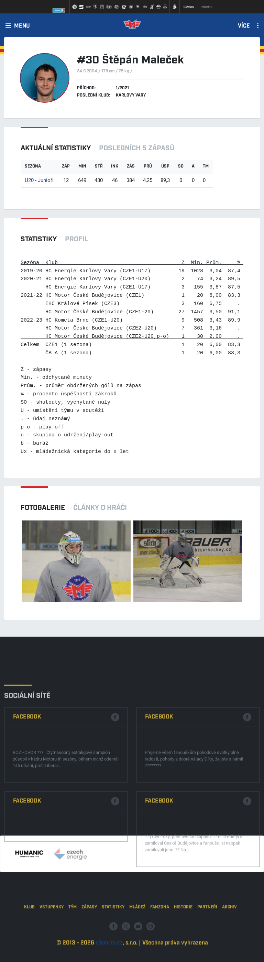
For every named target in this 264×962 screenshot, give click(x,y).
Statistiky (113, 928)
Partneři (207, 928)
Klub (29, 928)
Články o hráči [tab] (100, 507)
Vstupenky (52, 928)
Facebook (27, 768)
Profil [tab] (76, 239)
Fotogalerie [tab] (43, 507)
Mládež (137, 928)
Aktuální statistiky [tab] (56, 148)
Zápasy (89, 928)
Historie (183, 928)
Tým (72, 928)
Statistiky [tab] (39, 239)
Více (244, 26)
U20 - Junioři (39, 179)
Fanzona (159, 928)
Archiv (229, 928)
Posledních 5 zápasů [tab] (136, 148)
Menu (22, 26)
